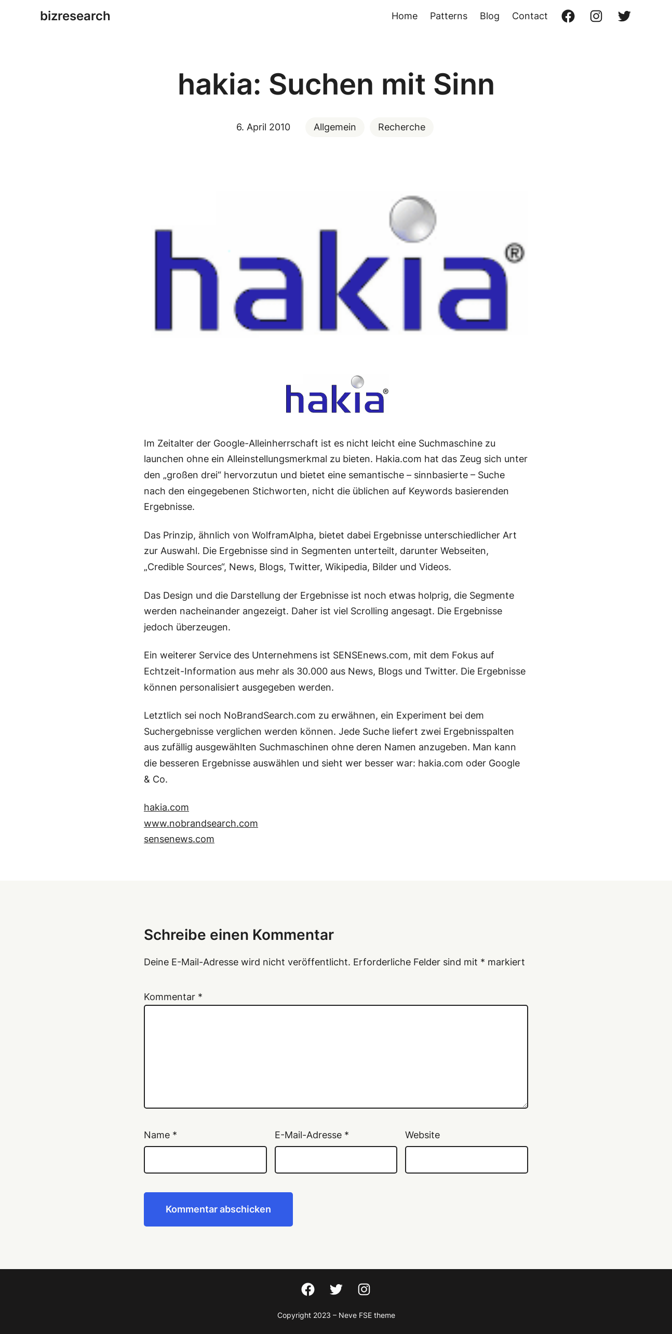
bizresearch (75, 15)
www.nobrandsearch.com (201, 823)
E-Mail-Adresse (312, 1134)
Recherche (401, 127)
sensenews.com (179, 838)
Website (422, 1134)
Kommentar (173, 996)
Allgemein (335, 127)
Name (160, 1134)
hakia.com (166, 807)
